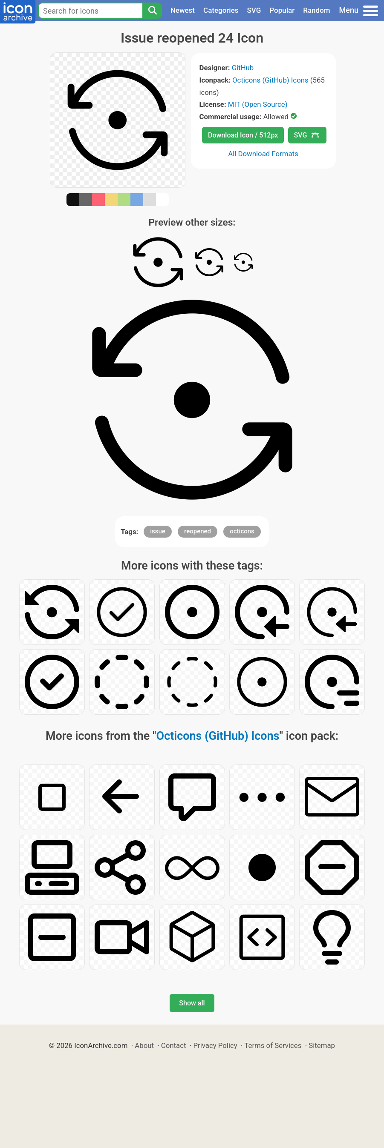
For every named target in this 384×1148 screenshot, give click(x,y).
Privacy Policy (215, 1045)
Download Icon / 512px (243, 135)
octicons (242, 531)
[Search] (152, 11)
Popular (281, 10)
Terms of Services (272, 1045)
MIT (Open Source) (258, 104)
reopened (197, 531)
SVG (254, 10)
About (144, 1045)
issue (157, 531)
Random (316, 10)
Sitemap (322, 1045)
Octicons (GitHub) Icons (270, 80)
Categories (221, 10)
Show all (192, 1003)
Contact (173, 1045)
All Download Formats (263, 153)
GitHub (243, 67)
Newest (182, 10)
